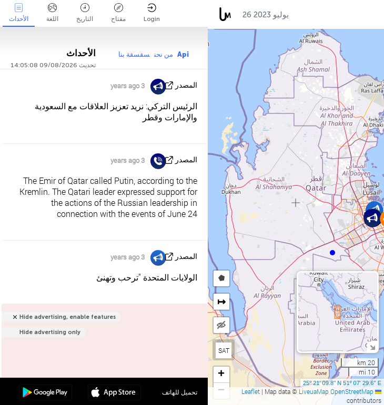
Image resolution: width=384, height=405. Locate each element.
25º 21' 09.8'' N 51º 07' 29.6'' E (342, 383)
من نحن (163, 54)
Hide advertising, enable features (67, 317)
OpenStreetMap (351, 391)
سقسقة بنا (134, 54)
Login (152, 13)
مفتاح (118, 13)
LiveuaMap (314, 391)
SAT (223, 350)
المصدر (186, 85)
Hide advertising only (49, 332)
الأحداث (18, 13)
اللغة (52, 13)
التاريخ (84, 13)
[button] (332, 252)
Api (183, 54)
